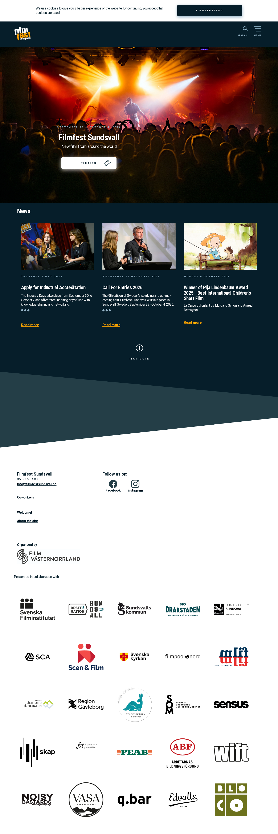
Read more (30, 325)
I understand (209, 10)
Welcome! (24, 513)
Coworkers (25, 497)
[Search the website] (240, 30)
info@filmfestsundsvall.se (37, 484)
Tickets (89, 163)
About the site (27, 521)
